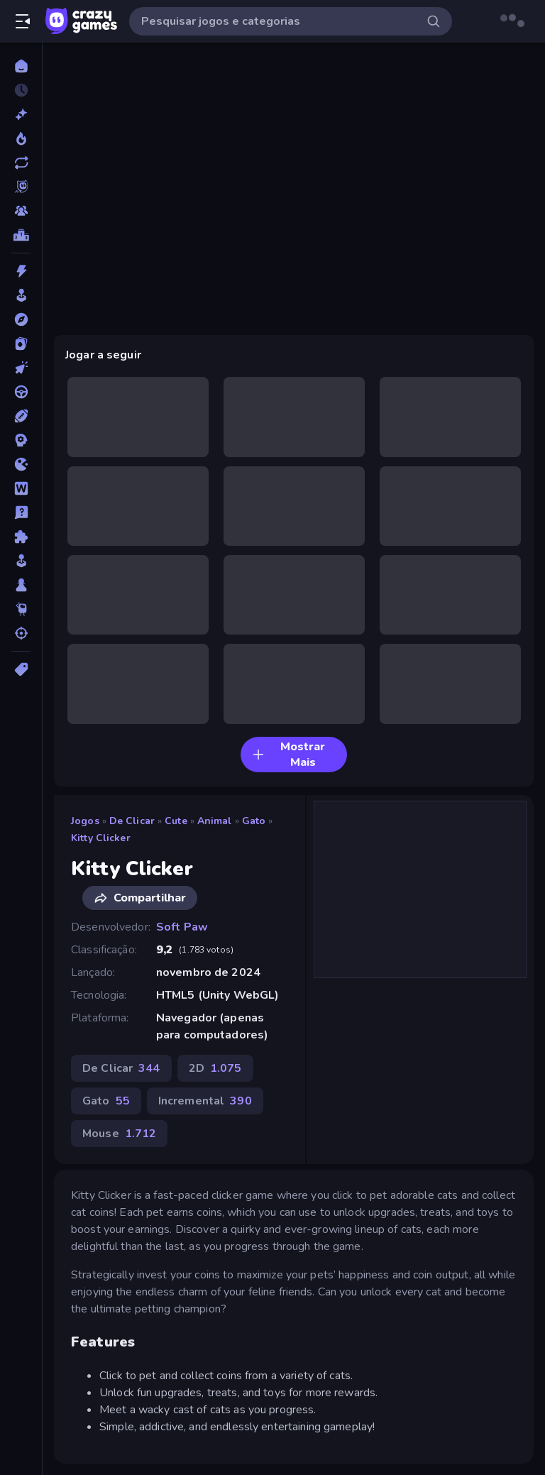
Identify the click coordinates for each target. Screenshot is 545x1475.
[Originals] (21, 187)
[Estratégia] (21, 440)
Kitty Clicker (101, 838)
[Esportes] (21, 416)
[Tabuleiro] (21, 585)
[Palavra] (21, 488)
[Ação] (21, 271)
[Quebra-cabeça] (21, 537)
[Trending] (21, 138)
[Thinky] (21, 609)
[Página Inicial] (21, 66)
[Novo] (21, 114)
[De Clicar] (21, 368)
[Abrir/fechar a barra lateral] (23, 21)
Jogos (85, 821)
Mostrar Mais (288, 754)
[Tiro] (21, 633)
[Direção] (21, 392)
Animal (214, 821)
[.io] (21, 464)
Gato (254, 821)
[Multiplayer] (21, 211)
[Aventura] (21, 319)
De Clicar (132, 821)
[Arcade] (21, 295)
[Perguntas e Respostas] (21, 512)
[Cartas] (21, 343)
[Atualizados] (21, 162)
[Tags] (21, 669)
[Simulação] (21, 561)
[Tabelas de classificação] (21, 235)
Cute (176, 821)
